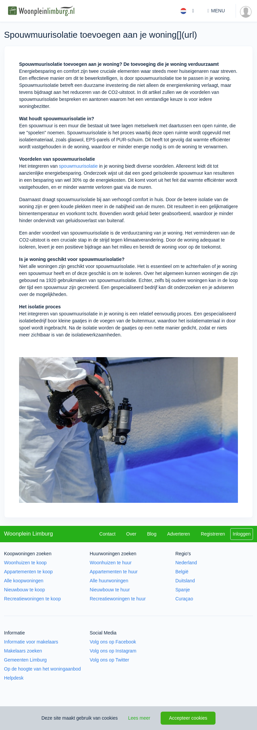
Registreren (213, 534)
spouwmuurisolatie (78, 166)
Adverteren (178, 534)
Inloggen (242, 534)
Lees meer (139, 718)
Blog (151, 534)
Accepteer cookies (188, 718)
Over (131, 534)
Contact (107, 534)
